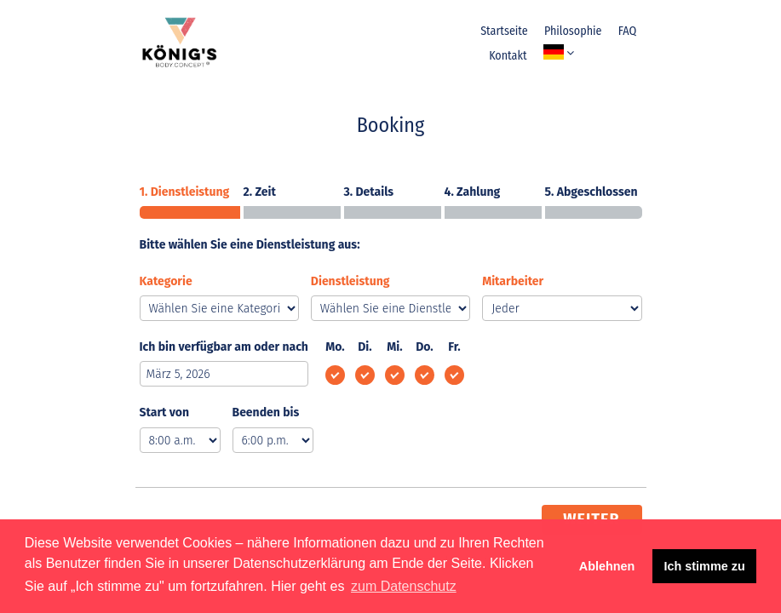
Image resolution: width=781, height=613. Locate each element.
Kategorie (166, 281)
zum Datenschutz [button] (404, 586)
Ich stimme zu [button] (704, 566)
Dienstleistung (350, 281)
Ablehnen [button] (607, 566)
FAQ (627, 31)
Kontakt (507, 56)
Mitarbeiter (512, 281)
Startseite (503, 31)
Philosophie (573, 31)
